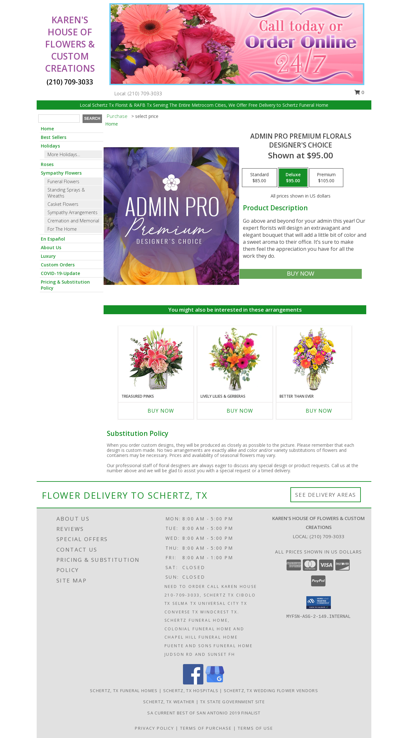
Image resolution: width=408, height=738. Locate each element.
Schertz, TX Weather (169, 702)
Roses (47, 164)
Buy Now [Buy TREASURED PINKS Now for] (161, 410)
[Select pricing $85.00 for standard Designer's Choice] (259, 178)
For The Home (62, 229)
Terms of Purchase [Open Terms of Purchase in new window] (206, 728)
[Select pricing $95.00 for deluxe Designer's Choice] (293, 178)
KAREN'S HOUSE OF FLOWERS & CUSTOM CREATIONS (70, 44)
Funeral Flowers (63, 181)
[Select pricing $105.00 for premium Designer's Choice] (326, 178)
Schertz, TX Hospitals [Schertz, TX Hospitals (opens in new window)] (190, 690)
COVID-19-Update (60, 273)
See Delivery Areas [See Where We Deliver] (325, 494)
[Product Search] (59, 118)
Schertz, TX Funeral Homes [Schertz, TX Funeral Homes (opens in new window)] (124, 690)
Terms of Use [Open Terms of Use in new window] (255, 728)
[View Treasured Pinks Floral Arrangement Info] (156, 360)
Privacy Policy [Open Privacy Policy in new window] (154, 728)
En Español (53, 239)
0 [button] (359, 92)
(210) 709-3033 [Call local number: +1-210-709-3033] (145, 93)
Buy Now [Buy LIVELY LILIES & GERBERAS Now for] (240, 410)
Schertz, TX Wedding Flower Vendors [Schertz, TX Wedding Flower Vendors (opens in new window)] (271, 690)
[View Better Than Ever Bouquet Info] (314, 360)
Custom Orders (58, 265)
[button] (318, 602)
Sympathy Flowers (61, 173)
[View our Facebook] (193, 683)
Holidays (50, 146)
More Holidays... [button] (63, 154)
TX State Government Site (232, 702)
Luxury (48, 256)
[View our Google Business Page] (215, 683)
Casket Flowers (62, 204)
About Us (51, 247)
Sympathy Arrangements (72, 212)
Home (47, 129)
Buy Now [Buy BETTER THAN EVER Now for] (319, 410)
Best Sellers (53, 137)
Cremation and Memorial (73, 221)
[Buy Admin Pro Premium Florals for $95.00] (300, 274)
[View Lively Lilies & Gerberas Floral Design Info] (235, 360)
